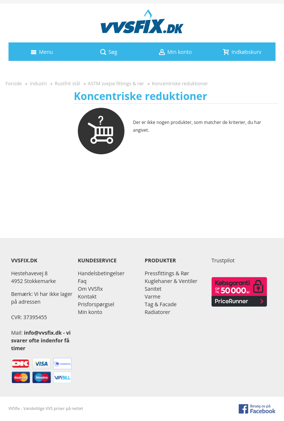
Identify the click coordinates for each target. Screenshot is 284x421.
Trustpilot (223, 260)
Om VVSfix (90, 288)
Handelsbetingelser (101, 273)
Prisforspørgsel (96, 304)
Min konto (90, 311)
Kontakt (87, 296)
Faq (82, 280)
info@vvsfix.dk (43, 332)
